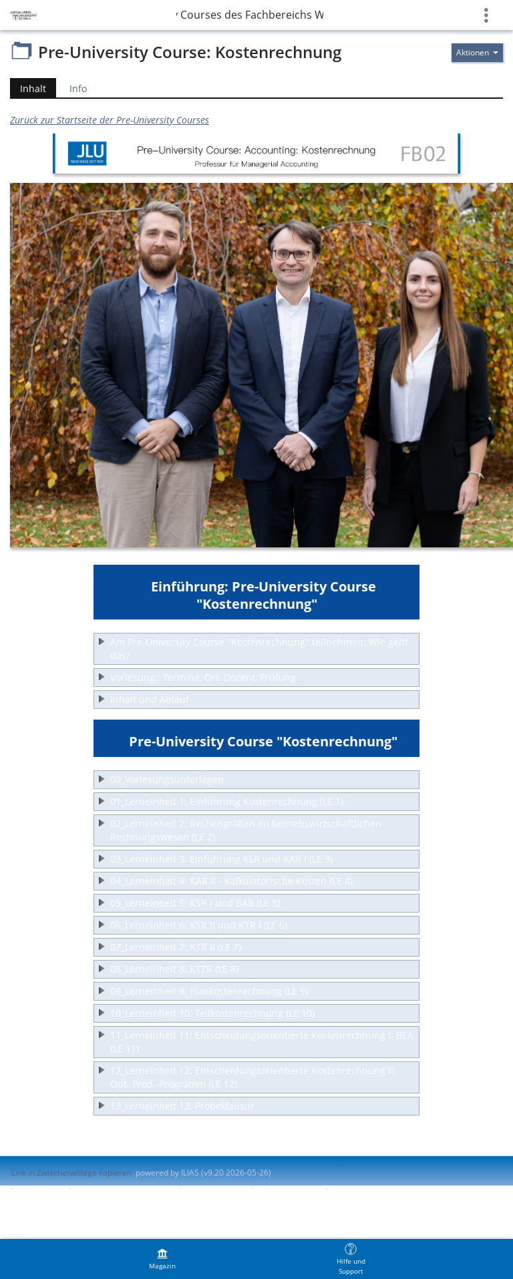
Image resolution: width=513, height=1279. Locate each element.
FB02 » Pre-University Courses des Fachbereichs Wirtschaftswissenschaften (249, 14)
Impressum (41, 1188)
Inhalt (28, 88)
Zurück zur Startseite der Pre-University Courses (109, 119)
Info (78, 88)
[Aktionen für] (477, 52)
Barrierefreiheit (215, 1188)
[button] (256, 648)
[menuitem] (162, 1259)
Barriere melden (288, 1188)
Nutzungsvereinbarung (374, 1188)
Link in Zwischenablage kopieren (71, 1172)
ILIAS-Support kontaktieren (124, 1188)
